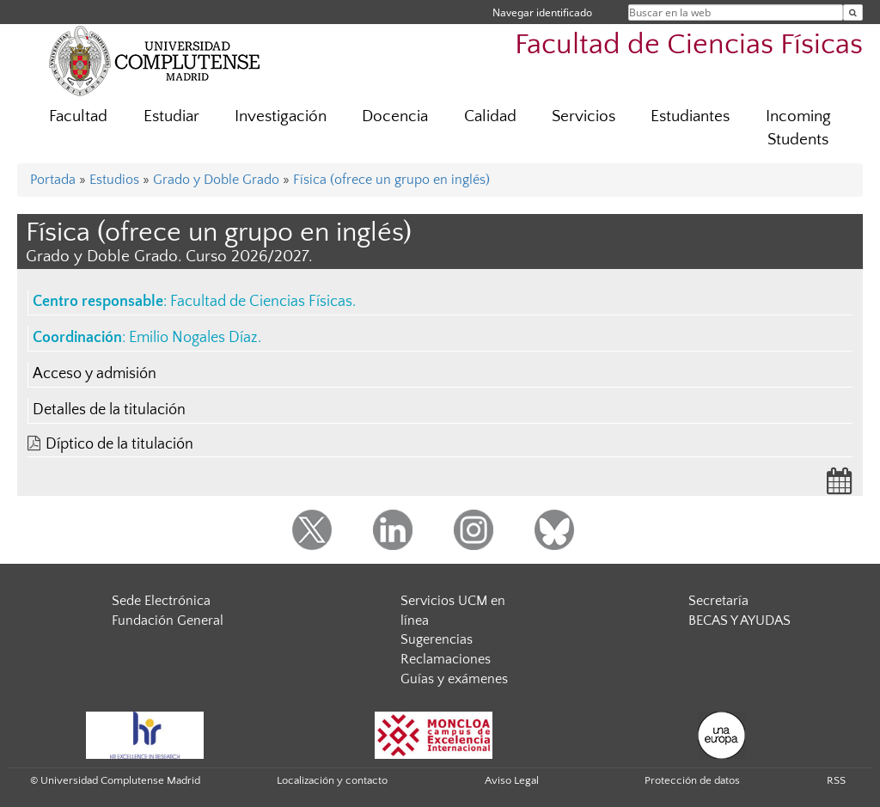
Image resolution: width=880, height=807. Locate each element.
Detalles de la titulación (109, 410)
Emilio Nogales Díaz (193, 337)
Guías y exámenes (454, 679)
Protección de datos (692, 780)
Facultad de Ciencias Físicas (689, 45)
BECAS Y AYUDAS (739, 620)
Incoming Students (798, 128)
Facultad (78, 116)
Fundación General (167, 620)
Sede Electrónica (161, 600)
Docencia (395, 116)
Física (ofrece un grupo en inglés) (391, 179)
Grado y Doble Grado (216, 179)
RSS (836, 780)
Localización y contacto (332, 780)
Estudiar (171, 116)
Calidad (490, 116)
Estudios (114, 179)
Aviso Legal (512, 780)
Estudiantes (690, 116)
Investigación (281, 116)
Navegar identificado (542, 12)
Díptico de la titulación (119, 444)
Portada (53, 179)
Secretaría (718, 600)
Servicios (583, 116)
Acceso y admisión (94, 373)
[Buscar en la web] (853, 12)
